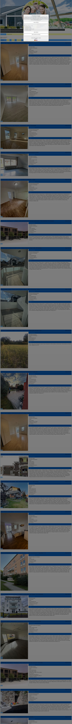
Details (36, 38)
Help (41, 19)
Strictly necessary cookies (29, 25)
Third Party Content (28, 30)
